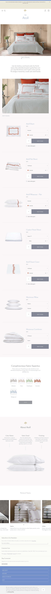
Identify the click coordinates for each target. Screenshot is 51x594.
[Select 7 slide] (29, 58)
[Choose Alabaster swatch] (13, 383)
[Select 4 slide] (26, 58)
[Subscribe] (47, 543)
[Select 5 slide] (27, 58)
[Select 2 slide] (23, 58)
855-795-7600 (10, 553)
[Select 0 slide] (21, 58)
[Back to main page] (25, 6)
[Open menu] (2, 6)
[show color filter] (37, 135)
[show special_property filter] (37, 303)
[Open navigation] (25, 570)
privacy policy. (11, 591)
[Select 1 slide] (22, 58)
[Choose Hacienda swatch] (37, 383)
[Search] (5, 6)
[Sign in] (45, 6)
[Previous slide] (4, 511)
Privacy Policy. (34, 540)
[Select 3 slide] (25, 58)
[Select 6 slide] (28, 58)
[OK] (43, 589)
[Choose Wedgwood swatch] (13, 394)
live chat (14, 553)
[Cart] (48, 6)
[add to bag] (40, 141)
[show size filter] (37, 130)
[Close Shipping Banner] (49, 2)
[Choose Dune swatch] (21, 383)
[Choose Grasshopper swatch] (29, 383)
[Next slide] (47, 511)
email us (5, 553)
